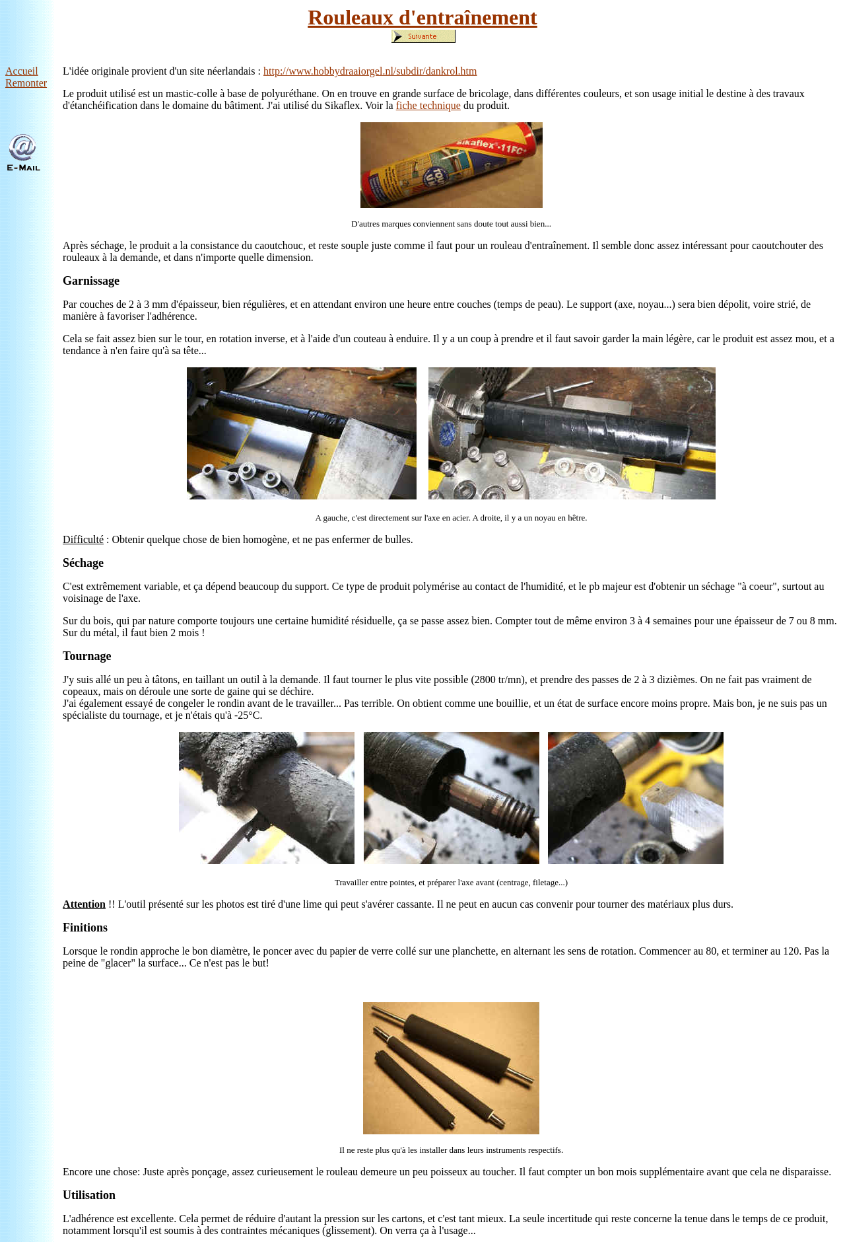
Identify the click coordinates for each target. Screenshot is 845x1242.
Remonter (26, 83)
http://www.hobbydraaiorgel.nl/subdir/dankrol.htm (370, 71)
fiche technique (428, 105)
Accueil (21, 71)
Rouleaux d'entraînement (422, 17)
